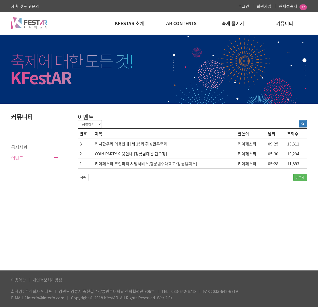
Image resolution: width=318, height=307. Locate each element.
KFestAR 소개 (129, 23)
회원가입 (264, 6)
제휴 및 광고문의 (25, 6)
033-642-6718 (183, 291)
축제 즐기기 (233, 23)
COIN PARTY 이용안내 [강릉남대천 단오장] (131, 154)
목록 (83, 177)
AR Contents (181, 23)
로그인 (243, 6)
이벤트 (17, 157)
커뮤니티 (284, 23)
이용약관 (18, 280)
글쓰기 (300, 177)
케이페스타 (247, 144)
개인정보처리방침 (47, 280)
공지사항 (19, 147)
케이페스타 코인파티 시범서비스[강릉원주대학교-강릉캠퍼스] (146, 163)
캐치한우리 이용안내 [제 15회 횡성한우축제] (132, 144)
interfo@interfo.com (45, 298)
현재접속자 (288, 6)
